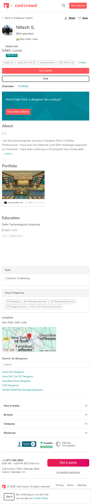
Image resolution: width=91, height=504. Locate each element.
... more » (7, 153)
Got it (9, 496)
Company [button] (45, 423)
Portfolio (23, 86)
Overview (8, 86)
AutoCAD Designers (13, 372)
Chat (45, 78)
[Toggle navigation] (8, 6)
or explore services (68, 472)
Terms (70, 485)
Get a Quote (78, 5)
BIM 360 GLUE (66, 63)
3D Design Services (16, 307)
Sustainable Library (17, 203)
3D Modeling (13, 302)
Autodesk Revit (47, 63)
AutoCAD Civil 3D (26, 63)
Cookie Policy (40, 498)
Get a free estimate (17, 112)
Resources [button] (45, 433)
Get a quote (45, 70)
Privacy (60, 485)
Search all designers (15, 358)
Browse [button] (45, 414)
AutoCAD (8, 63)
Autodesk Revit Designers (16, 381)
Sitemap (81, 485)
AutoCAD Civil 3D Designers (17, 376)
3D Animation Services (35, 302)
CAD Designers (10, 385)
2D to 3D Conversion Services (46, 307)
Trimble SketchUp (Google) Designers (22, 390)
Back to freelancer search (17, 18)
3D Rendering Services (63, 302)
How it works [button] (45, 405)
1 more (82, 62)
